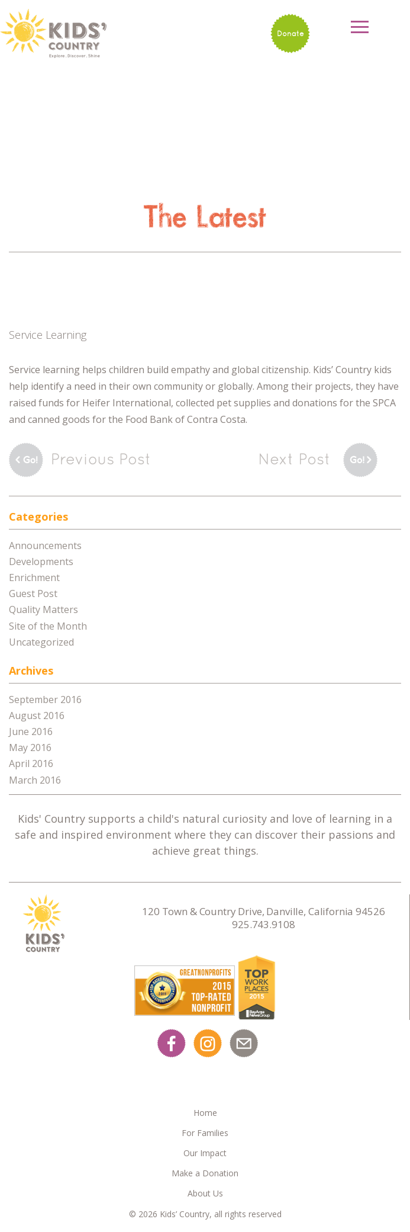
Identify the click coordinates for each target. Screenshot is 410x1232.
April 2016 (31, 763)
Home (205, 1112)
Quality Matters (43, 609)
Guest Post (33, 593)
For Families (205, 1132)
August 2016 (36, 715)
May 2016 (30, 747)
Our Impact (205, 1153)
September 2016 (45, 699)
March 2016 (35, 780)
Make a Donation (205, 1173)
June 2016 (31, 731)
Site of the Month (48, 626)
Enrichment (34, 577)
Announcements (45, 545)
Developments (41, 561)
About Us (205, 1193)
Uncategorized (41, 642)
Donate (290, 33)
